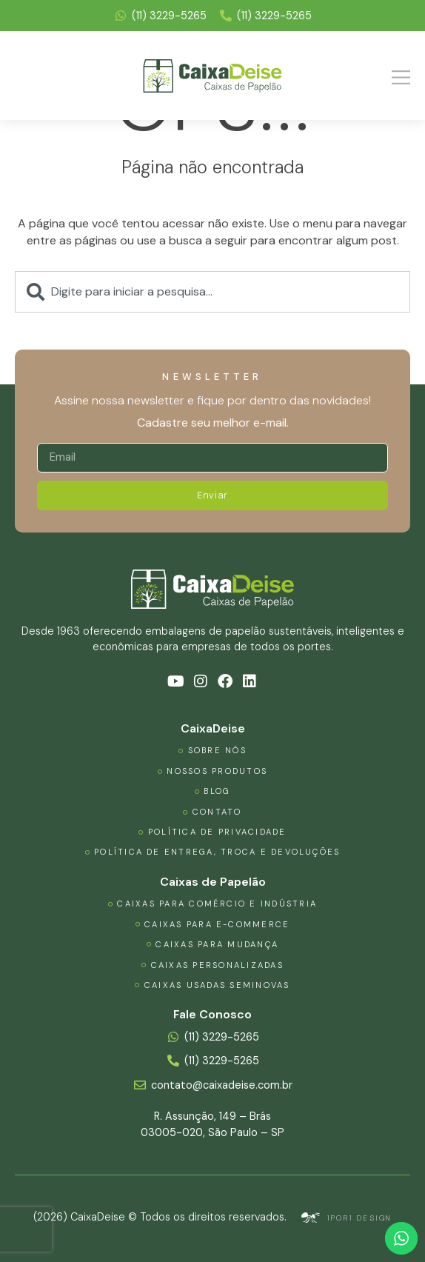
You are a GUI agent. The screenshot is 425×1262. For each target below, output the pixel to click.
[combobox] (212, 292)
